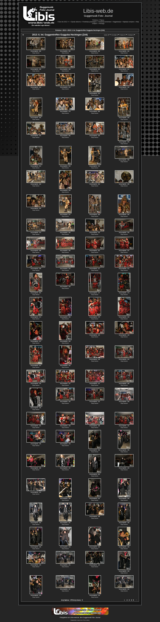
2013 (64, 30)
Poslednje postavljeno (89, 22)
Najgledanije (117, 22)
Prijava (102, 20)
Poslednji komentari (104, 22)
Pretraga (101, 23)
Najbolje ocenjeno (128, 22)
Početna (95, 20)
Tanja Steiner (36, 53)
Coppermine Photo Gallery (83, 620)
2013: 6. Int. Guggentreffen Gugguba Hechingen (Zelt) (86, 30)
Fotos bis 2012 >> (63, 22)
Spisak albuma (76, 22)
